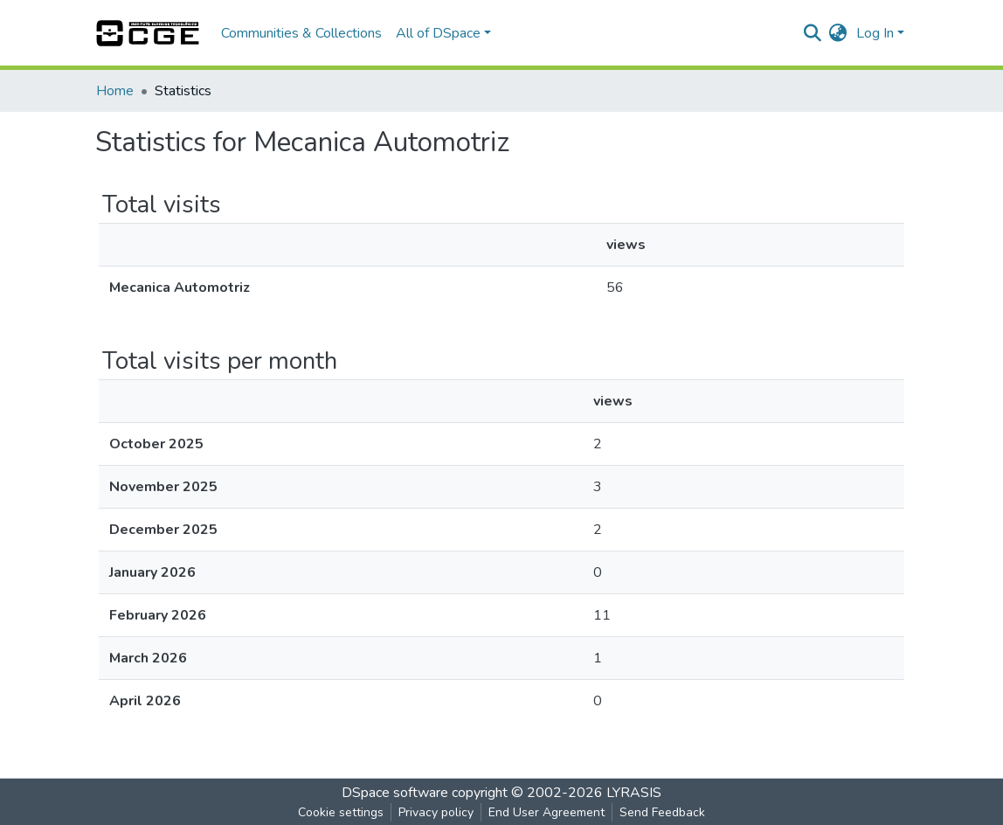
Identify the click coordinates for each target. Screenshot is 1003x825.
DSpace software (395, 792)
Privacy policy (436, 812)
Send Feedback (662, 812)
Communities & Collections (301, 33)
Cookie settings (341, 812)
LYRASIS (633, 792)
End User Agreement (546, 812)
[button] (838, 33)
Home (115, 91)
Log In (875, 33)
